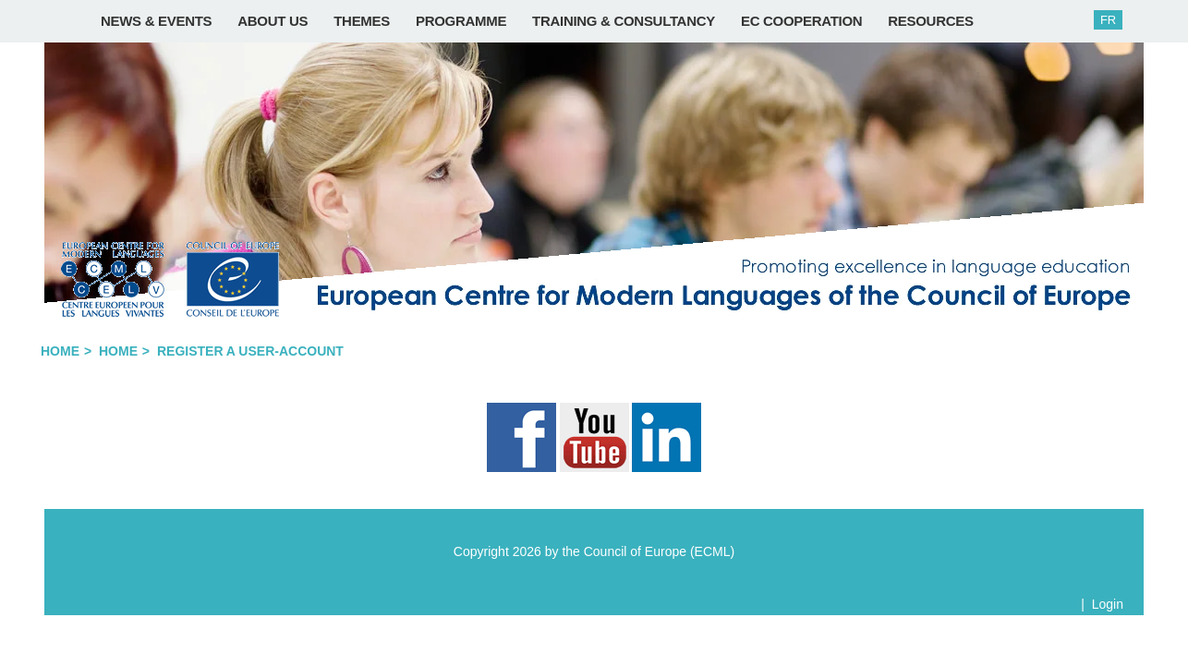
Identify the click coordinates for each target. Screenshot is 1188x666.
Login (1107, 604)
